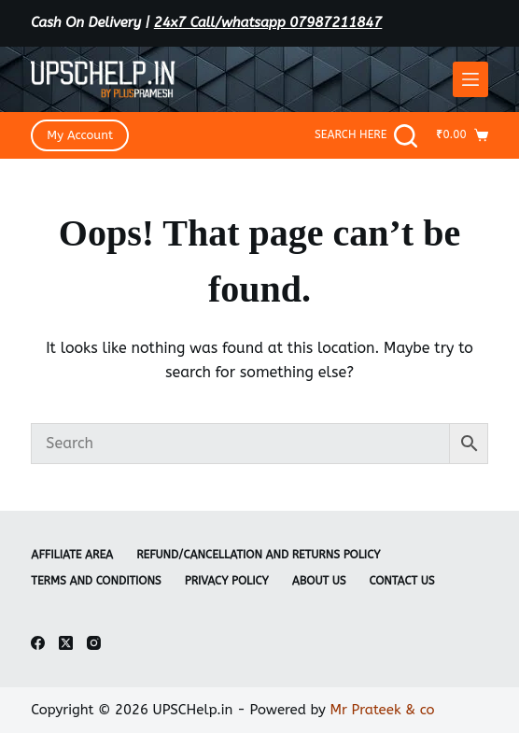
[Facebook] (38, 643)
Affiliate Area (72, 554)
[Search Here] (366, 136)
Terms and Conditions (96, 580)
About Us (319, 580)
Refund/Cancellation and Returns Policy (258, 554)
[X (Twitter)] (66, 643)
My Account (80, 135)
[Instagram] (94, 643)
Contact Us (402, 580)
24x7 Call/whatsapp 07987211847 (268, 22)
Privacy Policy (227, 580)
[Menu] (470, 79)
